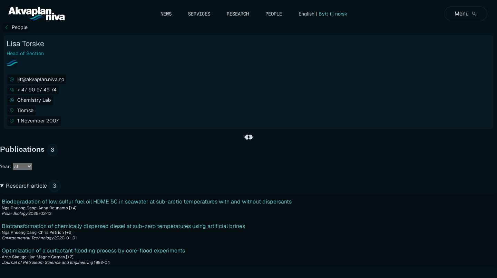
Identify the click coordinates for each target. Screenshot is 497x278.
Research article (33, 186)
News (166, 14)
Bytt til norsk (333, 14)
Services (199, 14)
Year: (16, 166)
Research (238, 14)
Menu (466, 13)
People (273, 14)
